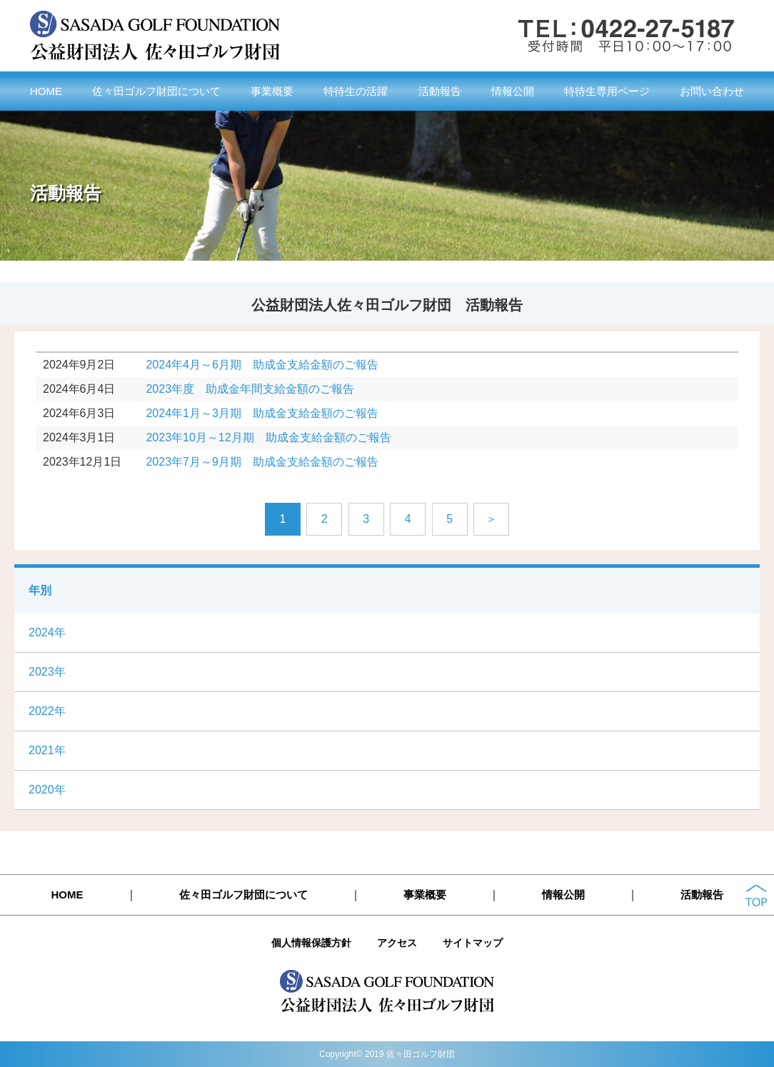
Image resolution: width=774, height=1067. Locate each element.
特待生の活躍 (355, 91)
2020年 (47, 789)
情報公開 (512, 91)
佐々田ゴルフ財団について (156, 91)
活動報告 (439, 91)
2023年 (47, 672)
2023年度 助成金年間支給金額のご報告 (250, 389)
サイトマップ (473, 942)
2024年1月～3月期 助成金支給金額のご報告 (262, 413)
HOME (46, 91)
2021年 (47, 750)
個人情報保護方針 (311, 942)
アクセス (397, 942)
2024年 (47, 632)
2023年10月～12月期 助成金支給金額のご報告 (268, 437)
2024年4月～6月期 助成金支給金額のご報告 (262, 365)
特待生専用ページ (607, 91)
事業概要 (272, 91)
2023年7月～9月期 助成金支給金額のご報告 (262, 462)
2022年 (47, 711)
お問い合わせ (712, 91)
